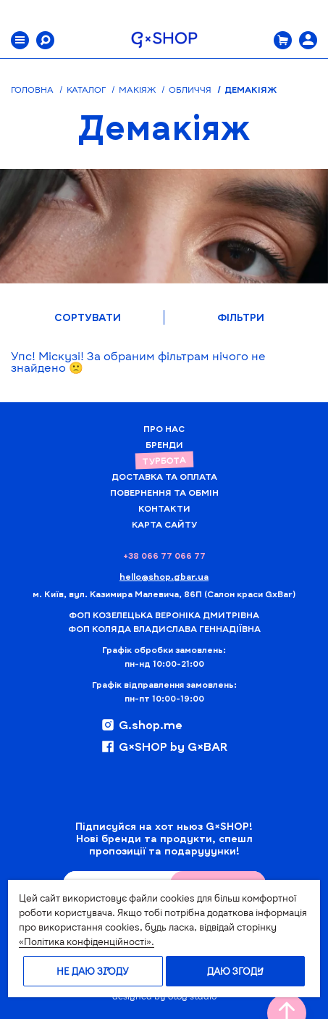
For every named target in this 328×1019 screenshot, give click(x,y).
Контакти (164, 508)
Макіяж (137, 89)
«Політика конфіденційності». (86, 941)
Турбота (163, 460)
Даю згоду (235, 971)
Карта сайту (164, 524)
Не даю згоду (92, 971)
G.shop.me (141, 725)
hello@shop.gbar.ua (164, 576)
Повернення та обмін (164, 492)
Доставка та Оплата (164, 476)
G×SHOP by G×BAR (164, 746)
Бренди (164, 444)
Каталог (86, 89)
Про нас (164, 428)
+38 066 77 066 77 (164, 555)
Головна (32, 89)
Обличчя (190, 89)
